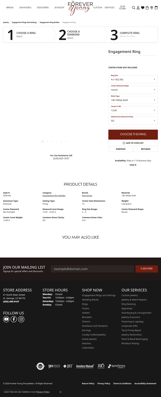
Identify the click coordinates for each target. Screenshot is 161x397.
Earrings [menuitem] (86, 330)
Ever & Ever (87, 195)
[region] (54, 102)
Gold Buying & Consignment (136, 312)
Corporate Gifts (130, 325)
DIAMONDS (25, 8)
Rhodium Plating (130, 343)
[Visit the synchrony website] (116, 366)
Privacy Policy (103, 383)
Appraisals (127, 308)
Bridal (10, 8)
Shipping (120, 149)
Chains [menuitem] (85, 308)
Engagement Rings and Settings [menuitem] (99, 295)
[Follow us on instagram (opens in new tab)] (21, 319)
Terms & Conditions (122, 383)
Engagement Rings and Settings (24, 22)
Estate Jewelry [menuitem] (89, 338)
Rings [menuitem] (85, 304)
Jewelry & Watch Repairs (134, 299)
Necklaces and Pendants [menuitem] (95, 325)
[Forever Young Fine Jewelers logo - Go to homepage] (80, 8)
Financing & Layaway (133, 321)
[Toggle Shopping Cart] (147, 8)
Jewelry (59, 8)
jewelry (6, 22)
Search (19, 36)
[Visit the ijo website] (54, 366)
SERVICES (109, 8)
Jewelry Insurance (131, 317)
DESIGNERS (43, 8)
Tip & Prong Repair (131, 330)
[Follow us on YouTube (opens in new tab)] (6, 319)
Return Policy (88, 383)
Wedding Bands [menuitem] (90, 299)
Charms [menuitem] (86, 321)
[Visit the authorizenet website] (40, 366)
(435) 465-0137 (61, 159)
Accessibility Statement (145, 383)
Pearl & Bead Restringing (135, 338)
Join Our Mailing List (24, 267)
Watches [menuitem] (86, 343)
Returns (145, 149)
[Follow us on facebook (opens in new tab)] (14, 319)
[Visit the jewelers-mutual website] (85, 366)
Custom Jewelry (130, 295)
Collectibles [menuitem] (88, 347)
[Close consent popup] (61, 392)
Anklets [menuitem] (86, 312)
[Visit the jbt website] (68, 366)
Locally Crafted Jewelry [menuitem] (94, 334)
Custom (97, 8)
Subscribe (147, 269)
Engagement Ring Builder (49, 22)
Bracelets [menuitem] (87, 317)
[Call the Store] (11, 301)
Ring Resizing (129, 304)
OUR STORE (122, 8)
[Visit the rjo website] (101, 366)
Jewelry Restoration (132, 334)
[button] (133, 8)
